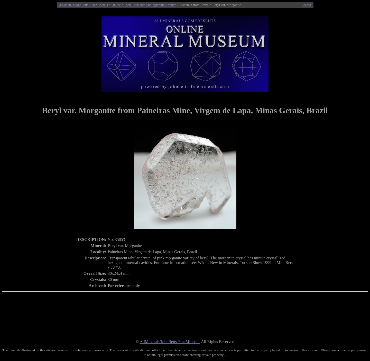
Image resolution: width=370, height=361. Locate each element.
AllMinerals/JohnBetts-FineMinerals (83, 5)
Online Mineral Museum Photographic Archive (144, 5)
